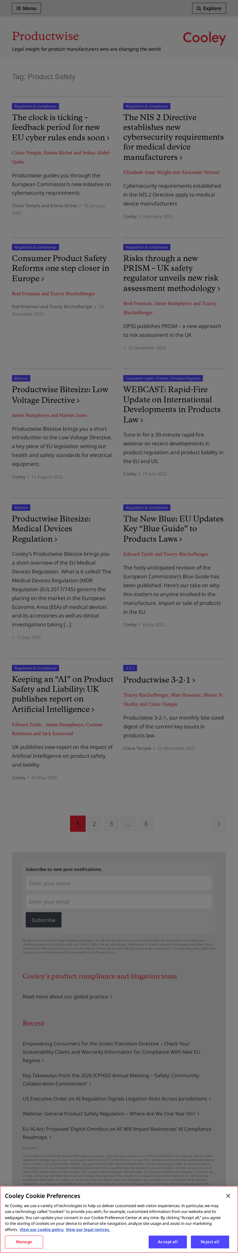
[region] (119, 1219)
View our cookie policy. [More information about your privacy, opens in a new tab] (42, 1229)
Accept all (167, 1241)
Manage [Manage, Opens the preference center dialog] (24, 1241)
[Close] (228, 1196)
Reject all (210, 1241)
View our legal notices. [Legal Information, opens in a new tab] (88, 1229)
